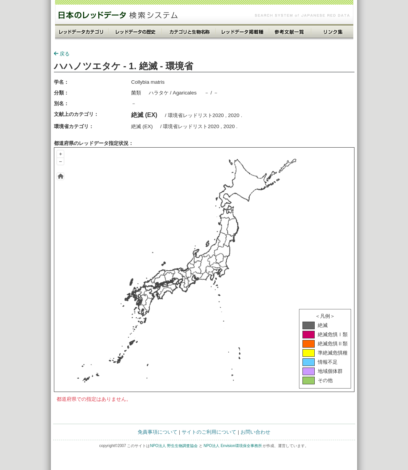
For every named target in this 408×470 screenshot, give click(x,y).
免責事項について (157, 432)
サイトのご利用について (209, 432)
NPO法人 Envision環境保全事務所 (232, 446)
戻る (62, 54)
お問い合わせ (255, 432)
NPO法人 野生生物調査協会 (173, 446)
